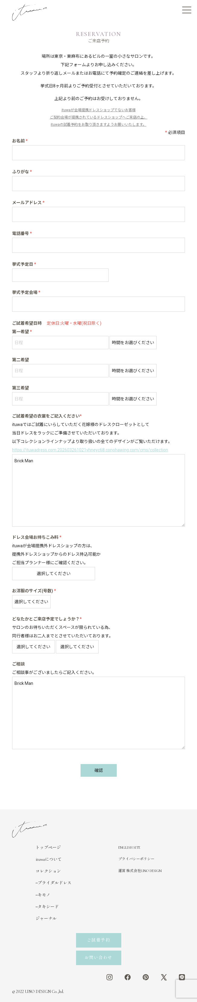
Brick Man (98, 490)
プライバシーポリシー (136, 859)
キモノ (44, 895)
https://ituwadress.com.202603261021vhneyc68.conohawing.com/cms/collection (90, 449)
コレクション (48, 871)
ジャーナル (46, 918)
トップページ (48, 847)
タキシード (48, 906)
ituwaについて (49, 859)
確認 (98, 770)
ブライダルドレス (54, 883)
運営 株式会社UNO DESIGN (140, 871)
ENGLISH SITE (129, 847)
